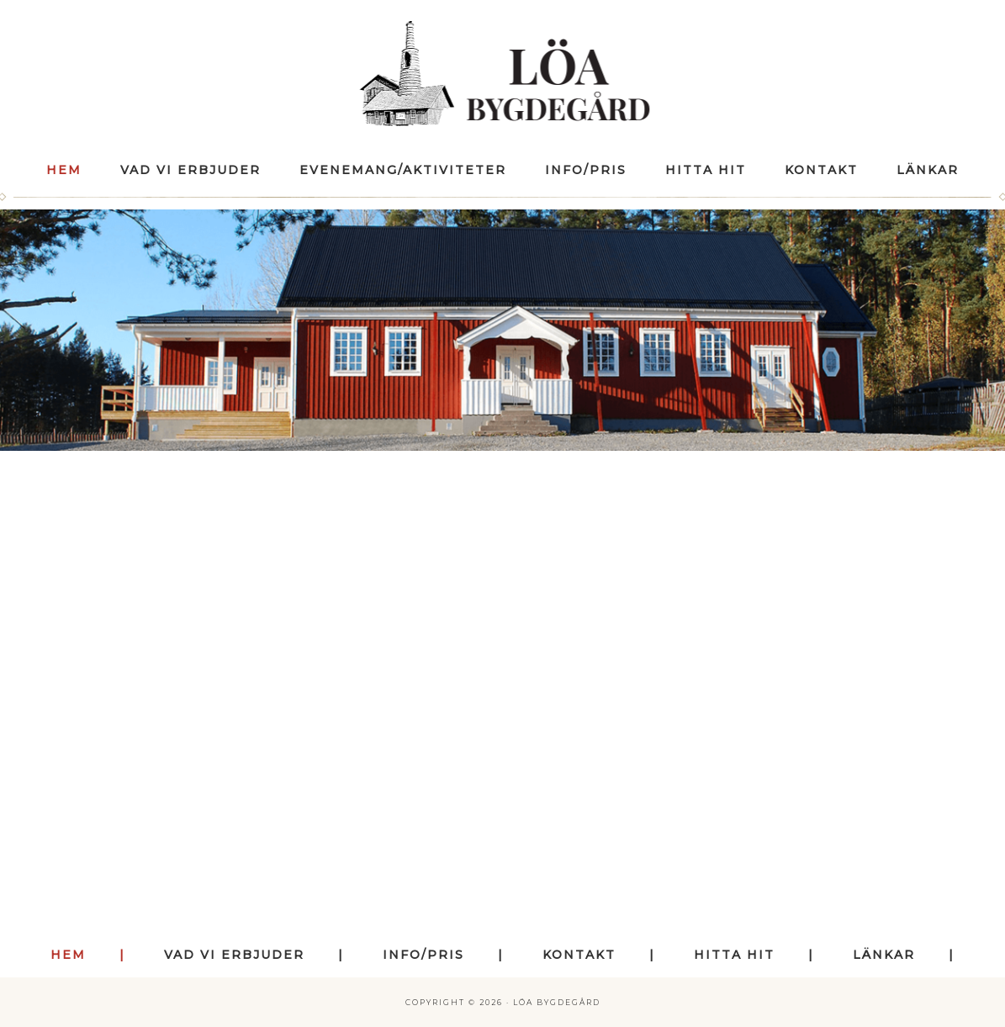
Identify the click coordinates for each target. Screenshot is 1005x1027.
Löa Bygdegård (502, 73)
